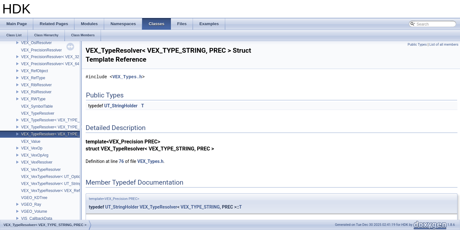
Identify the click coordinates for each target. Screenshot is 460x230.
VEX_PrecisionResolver (41, 50)
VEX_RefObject (34, 71)
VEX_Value (31, 141)
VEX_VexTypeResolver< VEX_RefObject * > (59, 190)
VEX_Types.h (127, 77)
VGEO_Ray (31, 204)
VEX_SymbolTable (37, 106)
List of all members (443, 44)
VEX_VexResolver (36, 162)
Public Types (417, 44)
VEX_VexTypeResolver (41, 169)
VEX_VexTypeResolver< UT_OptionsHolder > (60, 176)
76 (121, 161)
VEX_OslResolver (36, 43)
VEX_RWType (33, 99)
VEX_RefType (33, 78)
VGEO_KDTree (34, 197)
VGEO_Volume (34, 211)
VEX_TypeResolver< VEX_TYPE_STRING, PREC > (65, 134)
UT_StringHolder (120, 105)
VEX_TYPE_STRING (200, 207)
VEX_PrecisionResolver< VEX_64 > (51, 64)
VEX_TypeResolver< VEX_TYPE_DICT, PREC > (62, 127)
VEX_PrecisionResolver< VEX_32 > (51, 57)
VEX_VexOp (31, 148)
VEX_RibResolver (36, 85)
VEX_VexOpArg (34, 155)
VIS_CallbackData (36, 218)
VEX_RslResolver (36, 92)
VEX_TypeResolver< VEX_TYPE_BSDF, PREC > (63, 120)
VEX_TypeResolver (37, 113)
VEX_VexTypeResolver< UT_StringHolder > (58, 183)
